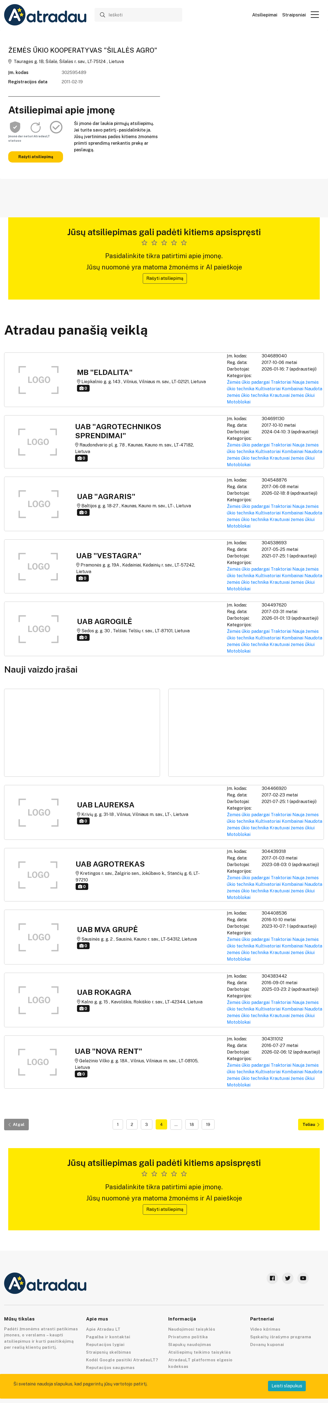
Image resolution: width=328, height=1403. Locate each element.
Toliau (311, 1124)
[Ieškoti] (138, 15)
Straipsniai (294, 15)
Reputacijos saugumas (110, 1367)
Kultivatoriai (268, 388)
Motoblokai (238, 402)
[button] (315, 14)
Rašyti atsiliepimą (35, 157)
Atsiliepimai (264, 15)
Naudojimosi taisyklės (191, 1329)
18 (192, 1124)
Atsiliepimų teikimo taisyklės (199, 1352)
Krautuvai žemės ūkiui (292, 395)
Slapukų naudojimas (189, 1344)
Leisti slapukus (287, 1385)
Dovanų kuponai (267, 1344)
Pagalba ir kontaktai (108, 1336)
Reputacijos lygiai (105, 1344)
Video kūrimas (265, 1329)
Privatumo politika (188, 1336)
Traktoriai (281, 382)
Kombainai (292, 388)
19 (208, 1124)
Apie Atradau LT (103, 1329)
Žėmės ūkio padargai (248, 382)
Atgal (16, 1124)
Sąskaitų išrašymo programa (280, 1336)
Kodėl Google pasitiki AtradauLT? (122, 1360)
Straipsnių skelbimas (108, 1352)
